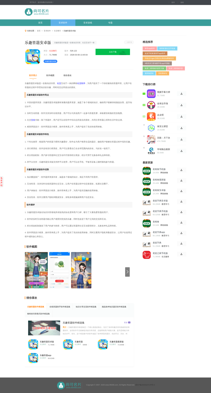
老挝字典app (159, 232)
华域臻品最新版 (163, 149)
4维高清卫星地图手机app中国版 (157, 63)
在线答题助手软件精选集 (60, 307)
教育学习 (165, 204)
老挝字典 (157, 243)
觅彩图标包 (162, 73)
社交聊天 (57, 31)
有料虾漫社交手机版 (167, 48)
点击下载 (113, 52)
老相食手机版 (159, 169)
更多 (127, 322)
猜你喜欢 (68, 75)
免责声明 (1, 181)
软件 (173, 2)
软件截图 (50, 75)
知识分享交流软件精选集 (86, 307)
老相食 (156, 222)
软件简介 (33, 75)
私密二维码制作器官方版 (154, 68)
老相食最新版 (159, 180)
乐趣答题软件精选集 (35, 307)
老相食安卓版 (159, 190)
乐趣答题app (45, 355)
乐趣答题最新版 (117, 341)
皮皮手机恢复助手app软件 (155, 53)
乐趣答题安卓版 (47, 341)
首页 (40, 23)
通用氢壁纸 (149, 73)
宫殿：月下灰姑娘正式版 (163, 138)
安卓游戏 (87, 23)
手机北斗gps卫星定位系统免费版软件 (159, 58)
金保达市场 (162, 103)
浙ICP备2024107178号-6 (145, 385)
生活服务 (165, 257)
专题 (110, 23)
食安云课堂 (162, 126)
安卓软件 (63, 23)
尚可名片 (51, 12)
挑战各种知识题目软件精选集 (114, 307)
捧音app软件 (150, 48)
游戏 (182, 2)
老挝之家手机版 (160, 253)
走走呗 (160, 115)
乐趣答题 (79, 341)
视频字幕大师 (163, 92)
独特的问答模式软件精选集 (38, 314)
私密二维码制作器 (176, 68)
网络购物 (164, 173)
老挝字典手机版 (160, 211)
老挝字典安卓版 (160, 201)
